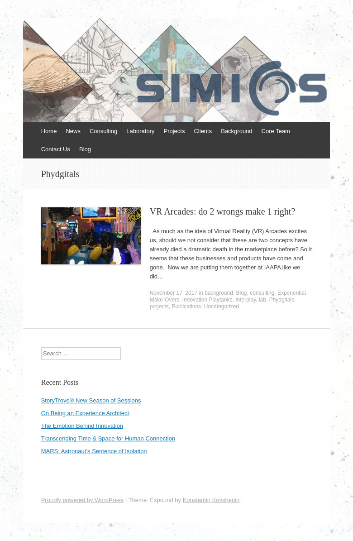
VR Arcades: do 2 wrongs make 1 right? (223, 211)
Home (49, 131)
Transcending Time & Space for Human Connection (108, 438)
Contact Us (55, 149)
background (219, 293)
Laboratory (140, 131)
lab (262, 300)
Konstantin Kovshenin (211, 500)
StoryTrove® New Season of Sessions (91, 400)
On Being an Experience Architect (85, 413)
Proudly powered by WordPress (82, 500)
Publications (186, 306)
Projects (174, 131)
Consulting (103, 131)
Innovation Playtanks (207, 300)
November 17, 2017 (173, 293)
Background (236, 131)
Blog (85, 149)
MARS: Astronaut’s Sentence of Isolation (94, 451)
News (73, 131)
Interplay (245, 300)
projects (159, 306)
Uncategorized (221, 306)
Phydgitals (281, 300)
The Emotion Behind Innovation (82, 425)
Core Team (276, 131)
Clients (203, 131)
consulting (262, 293)
